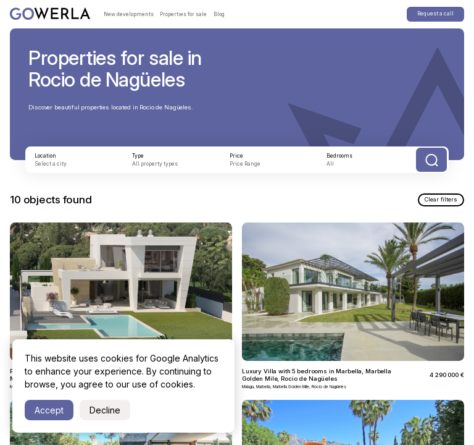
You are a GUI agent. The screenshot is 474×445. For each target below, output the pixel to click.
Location (46, 156)
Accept (49, 410)
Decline (104, 410)
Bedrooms (340, 156)
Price (237, 156)
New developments (129, 14)
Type (138, 156)
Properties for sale (183, 14)
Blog (219, 14)
